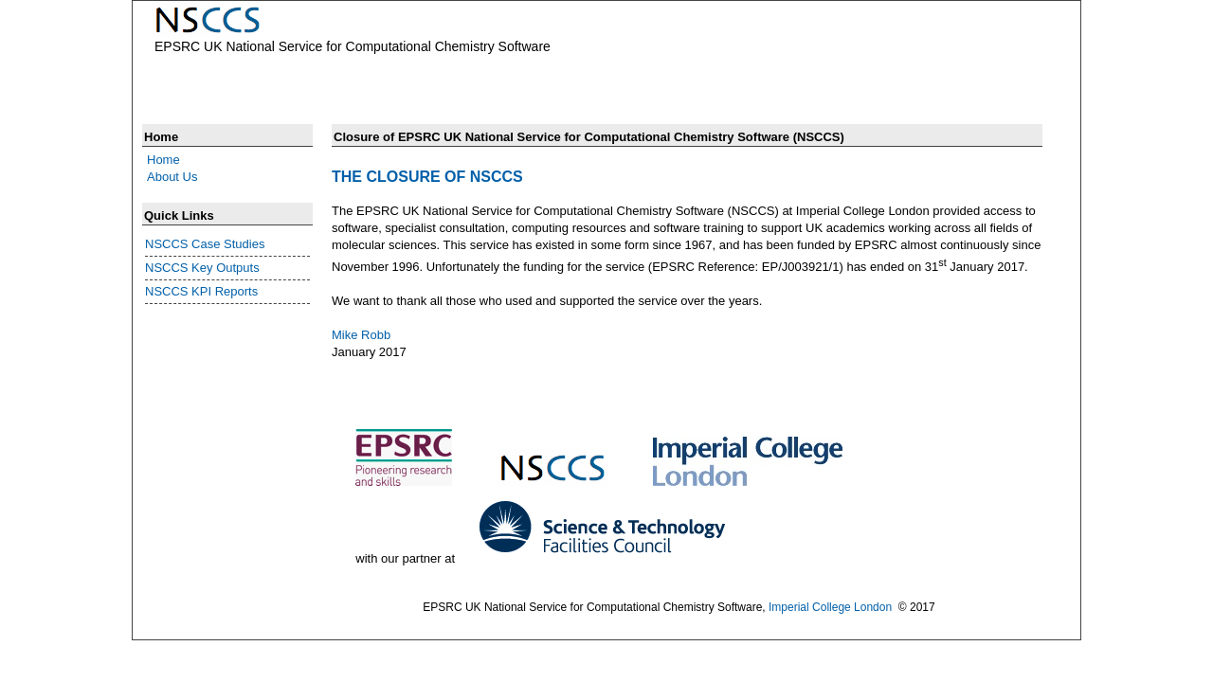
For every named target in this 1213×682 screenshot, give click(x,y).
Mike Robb (361, 335)
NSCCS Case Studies (204, 244)
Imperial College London (830, 607)
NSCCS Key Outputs (202, 267)
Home (163, 160)
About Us (172, 177)
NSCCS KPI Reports (201, 291)
